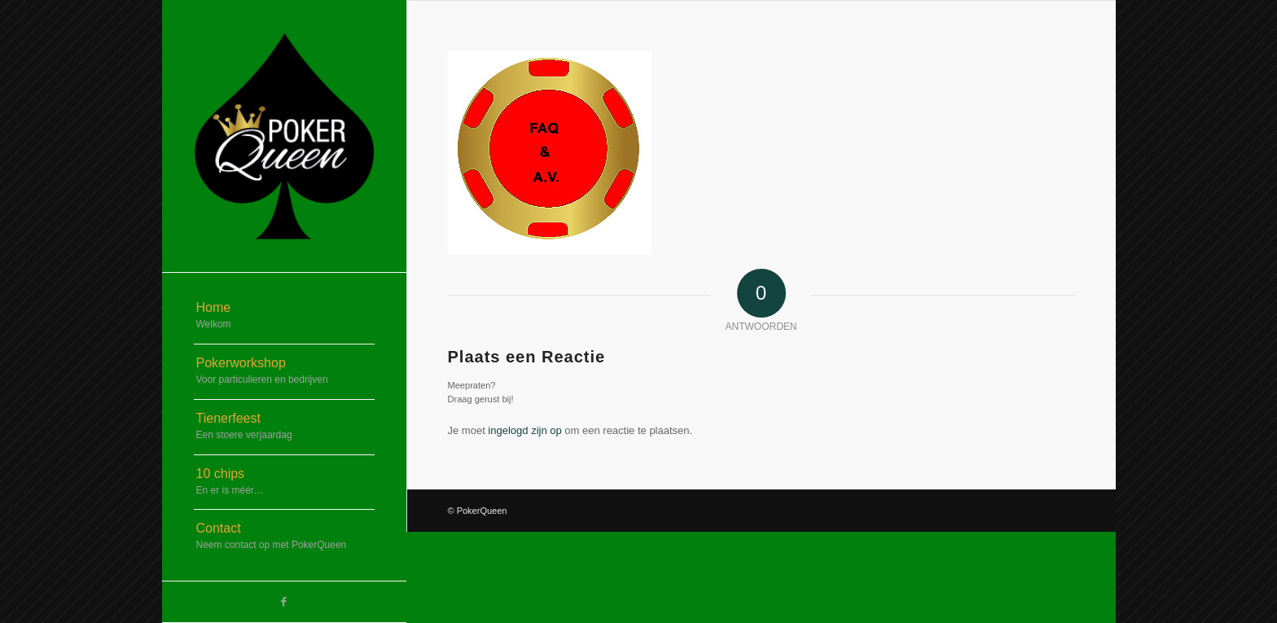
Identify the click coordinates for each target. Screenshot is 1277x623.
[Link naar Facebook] (284, 601)
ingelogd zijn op (524, 430)
